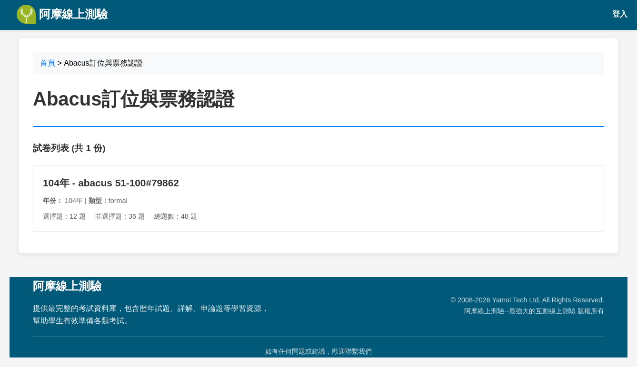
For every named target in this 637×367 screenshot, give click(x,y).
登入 (619, 14)
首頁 (47, 63)
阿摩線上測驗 (62, 14)
